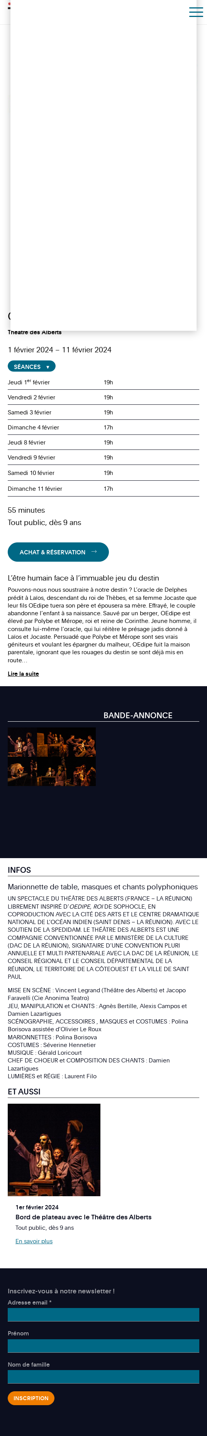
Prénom (18, 1333)
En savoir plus (34, 1241)
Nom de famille (29, 1364)
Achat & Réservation (52, 552)
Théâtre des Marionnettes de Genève (43, 11)
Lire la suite (23, 673)
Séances (27, 366)
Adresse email (30, 1302)
